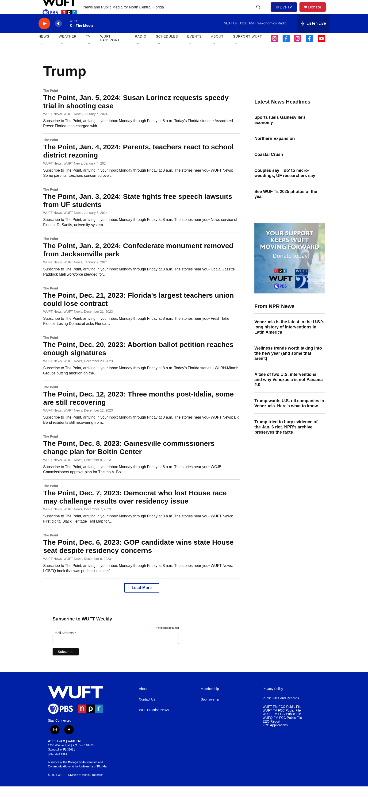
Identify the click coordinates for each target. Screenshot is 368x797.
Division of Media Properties (85, 785)
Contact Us (147, 710)
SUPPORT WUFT (247, 47)
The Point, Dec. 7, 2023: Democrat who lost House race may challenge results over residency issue (135, 508)
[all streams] (313, 34)
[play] (44, 34)
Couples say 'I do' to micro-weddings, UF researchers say (284, 184)
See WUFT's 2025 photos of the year (285, 205)
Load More (142, 598)
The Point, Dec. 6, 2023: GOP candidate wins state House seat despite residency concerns (138, 557)
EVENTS (194, 47)
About (143, 699)
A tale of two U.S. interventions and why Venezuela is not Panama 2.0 (288, 390)
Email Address (65, 643)
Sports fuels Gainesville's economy (280, 130)
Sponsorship (210, 710)
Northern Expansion (274, 149)
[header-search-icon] (258, 12)
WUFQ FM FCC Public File (282, 728)
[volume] (58, 34)
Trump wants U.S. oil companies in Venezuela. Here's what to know (289, 414)
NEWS (43, 47)
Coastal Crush (268, 165)
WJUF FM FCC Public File (282, 724)
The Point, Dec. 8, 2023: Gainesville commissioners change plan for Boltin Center (129, 458)
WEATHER (68, 47)
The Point (50, 101)
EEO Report (271, 732)
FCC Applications (275, 736)
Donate (317, 12)
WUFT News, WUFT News (62, 124)
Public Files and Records (281, 709)
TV (88, 47)
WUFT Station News (154, 720)
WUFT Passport (110, 49)
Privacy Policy (273, 699)
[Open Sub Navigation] (42, 54)
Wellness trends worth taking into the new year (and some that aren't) (288, 363)
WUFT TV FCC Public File (282, 721)
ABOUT (217, 47)
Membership (210, 699)
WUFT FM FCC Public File (282, 717)
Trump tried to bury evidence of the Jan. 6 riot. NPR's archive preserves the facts (286, 437)
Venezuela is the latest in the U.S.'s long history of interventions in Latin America (289, 337)
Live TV (285, 12)
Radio (140, 47)
